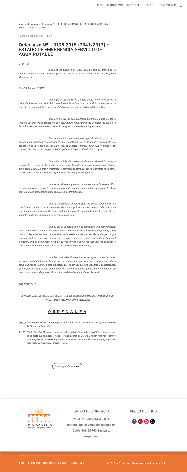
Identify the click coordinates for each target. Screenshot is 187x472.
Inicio (100, 6)
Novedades (134, 6)
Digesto (149, 6)
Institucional (115, 6)
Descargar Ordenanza (67, 366)
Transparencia (167, 6)
